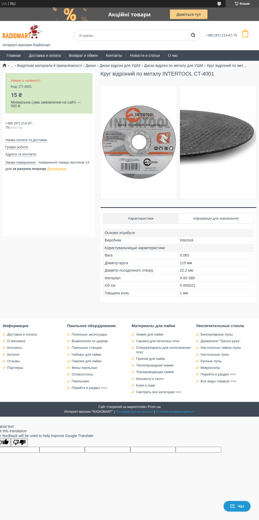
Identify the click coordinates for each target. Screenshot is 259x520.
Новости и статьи (145, 55)
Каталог (13, 354)
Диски (91, 65)
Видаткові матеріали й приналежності (49, 65)
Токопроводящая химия (155, 372)
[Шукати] (193, 35)
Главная (14, 55)
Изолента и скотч (150, 379)
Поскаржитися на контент (134, 412)
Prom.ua (154, 407)
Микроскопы (210, 368)
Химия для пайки (149, 334)
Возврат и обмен (83, 55)
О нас (173, 55)
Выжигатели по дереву (90, 341)
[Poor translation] (19, 442)
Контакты (114, 55)
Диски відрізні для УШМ (120, 65)
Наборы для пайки (86, 354)
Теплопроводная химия (154, 365)
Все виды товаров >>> (219, 381)
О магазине (16, 341)
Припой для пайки (150, 359)
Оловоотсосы (82, 374)
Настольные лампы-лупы (221, 348)
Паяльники (80, 381)
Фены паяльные (84, 368)
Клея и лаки (145, 385)
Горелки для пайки (86, 361)
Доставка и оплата (45, 55)
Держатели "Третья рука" (220, 341)
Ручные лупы (211, 361)
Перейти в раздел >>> (89, 388)
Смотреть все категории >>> (158, 392)
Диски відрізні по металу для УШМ (173, 65)
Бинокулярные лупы (217, 334)
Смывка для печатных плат (158, 341)
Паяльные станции (87, 348)
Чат (237, 506)
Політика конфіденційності (175, 412)
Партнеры (15, 368)
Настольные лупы (215, 354)
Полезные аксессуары (89, 334)
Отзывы (13, 361)
